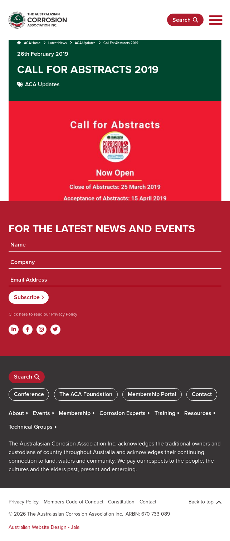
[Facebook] (28, 330)
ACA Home (28, 42)
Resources (197, 413)
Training (165, 413)
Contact (202, 394)
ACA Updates (85, 42)
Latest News (57, 42)
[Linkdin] (14, 330)
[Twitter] (55, 330)
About (16, 413)
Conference (29, 394)
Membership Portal (152, 394)
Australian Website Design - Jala (44, 527)
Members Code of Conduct (73, 501)
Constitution (121, 501)
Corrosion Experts (122, 413)
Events (41, 413)
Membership (74, 413)
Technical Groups (31, 427)
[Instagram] (41, 330)
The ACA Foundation (85, 394)
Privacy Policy (63, 314)
